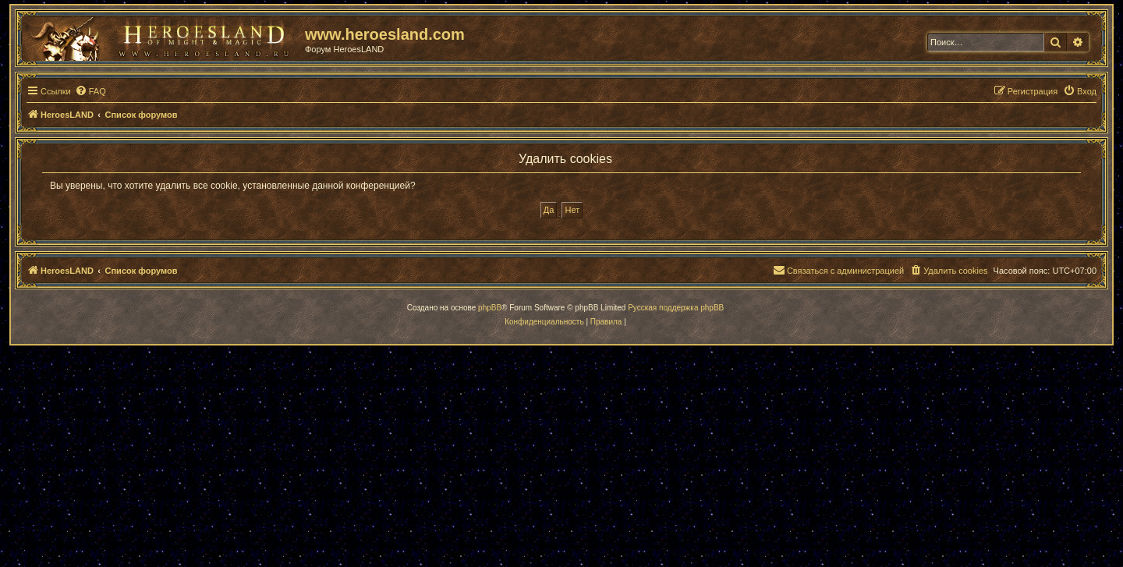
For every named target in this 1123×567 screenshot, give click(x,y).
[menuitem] (90, 91)
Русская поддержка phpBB (676, 307)
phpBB (489, 307)
